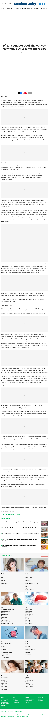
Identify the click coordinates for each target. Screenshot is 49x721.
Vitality (2, 697)
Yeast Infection (29, 686)
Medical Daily (25, 3)
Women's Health (29, 685)
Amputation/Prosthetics (7, 585)
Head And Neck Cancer (7, 623)
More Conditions (44, 556)
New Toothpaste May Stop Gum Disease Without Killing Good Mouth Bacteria (19, 546)
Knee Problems (29, 612)
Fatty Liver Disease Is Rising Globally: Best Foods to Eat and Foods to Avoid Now (19, 540)
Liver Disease (28, 619)
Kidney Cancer (29, 609)
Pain (26, 643)
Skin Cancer (4, 686)
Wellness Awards (36, 8)
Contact (15, 699)
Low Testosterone (29, 622)
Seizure (3, 680)
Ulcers (27, 677)
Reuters (33, 52)
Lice (26, 617)
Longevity (27, 620)
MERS (2, 655)
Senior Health (4, 682)
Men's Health (4, 648)
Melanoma (3, 646)
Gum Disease (4, 620)
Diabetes (27, 585)
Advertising (16, 702)
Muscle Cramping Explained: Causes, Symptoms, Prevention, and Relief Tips (20, 534)
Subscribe (15, 700)
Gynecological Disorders (7, 622)
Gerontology (4, 617)
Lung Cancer (28, 623)
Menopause (4, 651)
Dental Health (28, 579)
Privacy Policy (28, 700)
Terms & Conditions (30, 699)
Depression (28, 580)
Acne (2, 576)
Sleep (2, 688)
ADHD (2, 577)
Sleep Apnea (4, 689)
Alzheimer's (4, 583)
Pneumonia (28, 654)
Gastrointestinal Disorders (7, 609)
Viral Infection (28, 682)
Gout (2, 619)
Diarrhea (27, 586)
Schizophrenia (4, 677)
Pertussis (27, 652)
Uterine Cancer (29, 679)
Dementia (27, 576)
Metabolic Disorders (6, 657)
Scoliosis (3, 679)
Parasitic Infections (30, 648)
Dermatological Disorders (31, 582)
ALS (2, 582)
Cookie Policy (28, 702)
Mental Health (4, 654)
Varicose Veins (29, 680)
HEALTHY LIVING (26, 8)
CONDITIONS (44, 8)
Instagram (40, 700)
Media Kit (27, 697)
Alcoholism (4, 579)
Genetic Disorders (5, 611)
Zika (26, 688)
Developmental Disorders (31, 583)
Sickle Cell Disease (5, 685)
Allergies (3, 580)
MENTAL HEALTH (10, 8)
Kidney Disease (29, 611)
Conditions (6, 556)
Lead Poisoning (29, 614)
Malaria (3, 645)
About (14, 697)
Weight (27, 683)
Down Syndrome (29, 589)
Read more (25, 716)
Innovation (24, 42)
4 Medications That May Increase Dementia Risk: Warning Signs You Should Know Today (19, 528)
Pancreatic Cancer (30, 645)
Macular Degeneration (6, 643)
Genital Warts (4, 614)
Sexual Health (4, 683)
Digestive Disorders (30, 588)
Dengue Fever (28, 577)
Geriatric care (4, 615)
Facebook (40, 697)
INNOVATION (18, 8)
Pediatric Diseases (30, 651)
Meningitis (3, 649)
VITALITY (3, 8)
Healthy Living (4, 702)
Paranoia (27, 646)
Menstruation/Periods (6, 652)
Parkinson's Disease (30, 649)
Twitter (39, 699)
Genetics (3, 612)
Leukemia (27, 615)
